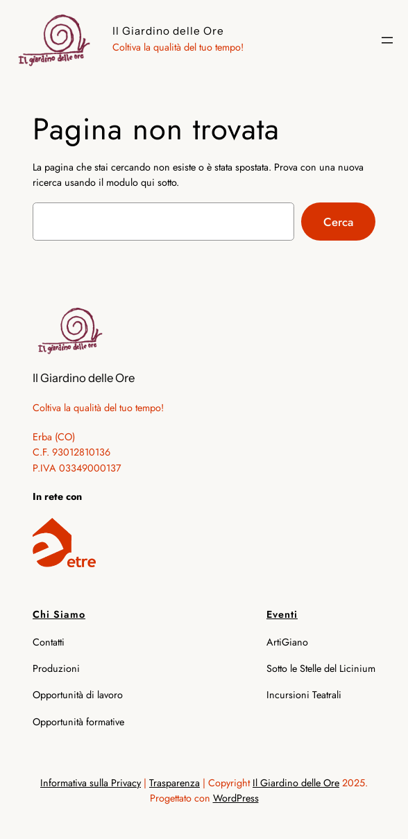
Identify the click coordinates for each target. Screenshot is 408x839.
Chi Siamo (59, 614)
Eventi (282, 614)
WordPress (236, 798)
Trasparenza (174, 783)
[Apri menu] (387, 40)
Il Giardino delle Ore (168, 30)
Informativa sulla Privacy (90, 783)
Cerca (338, 222)
